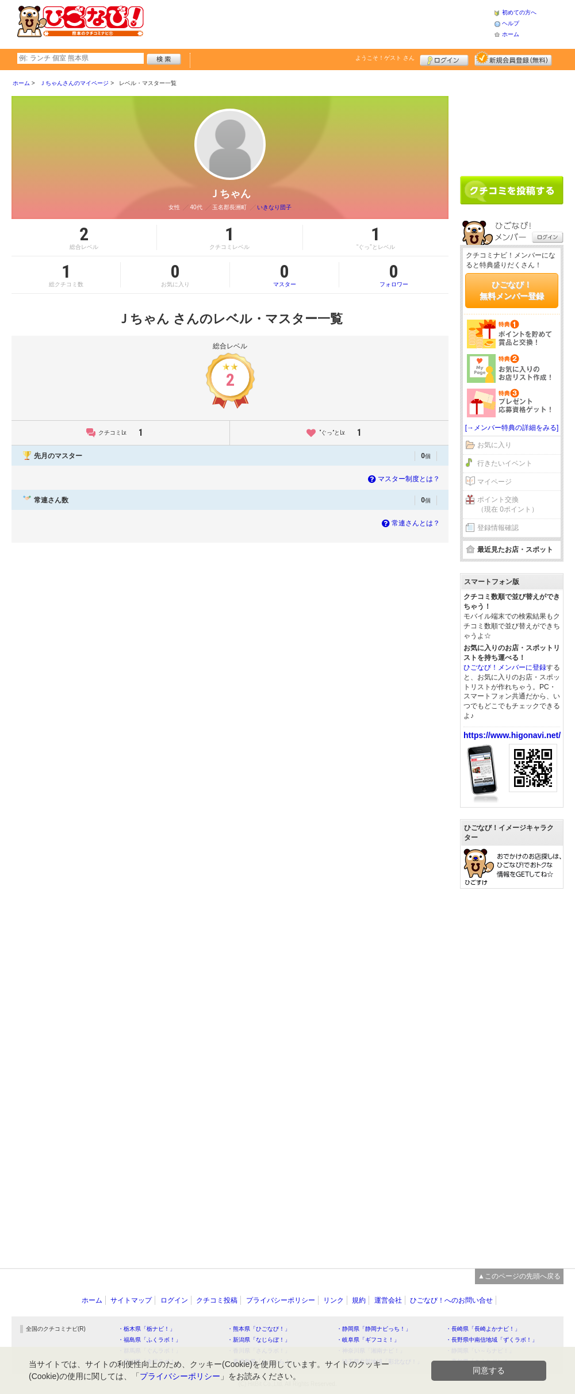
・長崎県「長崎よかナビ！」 (483, 1329)
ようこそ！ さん (385, 58)
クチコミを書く (512, 190)
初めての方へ (519, 12)
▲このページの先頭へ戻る (519, 1276)
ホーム (510, 34)
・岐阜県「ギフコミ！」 (368, 1340)
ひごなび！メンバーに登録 (504, 667)
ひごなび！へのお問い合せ (451, 1300)
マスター (284, 274)
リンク (333, 1300)
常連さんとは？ (409, 523)
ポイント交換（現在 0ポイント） (507, 504)
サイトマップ (131, 1300)
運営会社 (388, 1300)
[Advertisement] (318, 23)
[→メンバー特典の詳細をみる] (512, 428)
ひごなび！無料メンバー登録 (512, 290)
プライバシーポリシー (280, 1300)
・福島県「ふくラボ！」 (149, 1340)
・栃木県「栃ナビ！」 (146, 1329)
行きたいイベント (504, 463)
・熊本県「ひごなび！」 (258, 1329)
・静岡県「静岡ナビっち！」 (373, 1329)
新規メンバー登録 (513, 58)
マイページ (494, 482)
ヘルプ (510, 23)
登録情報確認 (498, 528)
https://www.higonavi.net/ (512, 735)
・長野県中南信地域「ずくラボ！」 (492, 1340)
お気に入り (494, 445)
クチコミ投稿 (216, 1300)
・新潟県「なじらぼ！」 (258, 1340)
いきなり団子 (274, 207)
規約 (359, 1300)
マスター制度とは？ (403, 479)
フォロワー (393, 274)
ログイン (444, 58)
